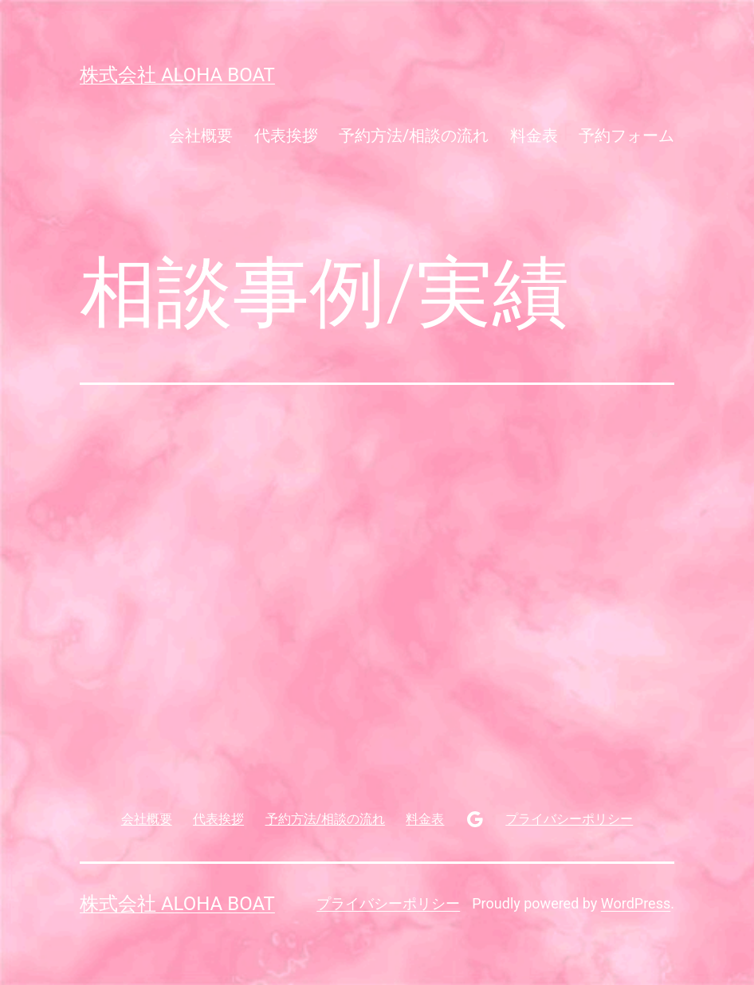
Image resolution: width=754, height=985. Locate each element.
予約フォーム (626, 135)
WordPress (635, 903)
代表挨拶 (286, 135)
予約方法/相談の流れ (414, 135)
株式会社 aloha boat (177, 75)
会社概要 (201, 135)
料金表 (534, 135)
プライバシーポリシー (388, 903)
